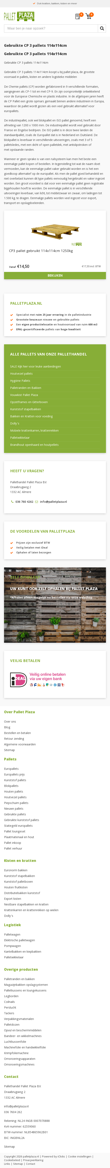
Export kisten (12, 899)
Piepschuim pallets (16, 803)
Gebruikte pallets (15, 814)
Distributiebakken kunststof (22, 893)
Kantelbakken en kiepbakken (22, 952)
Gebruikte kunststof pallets (21, 820)
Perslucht (10, 1008)
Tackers (9, 1013)
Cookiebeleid (12, 1160)
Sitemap (9, 750)
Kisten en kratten (20, 861)
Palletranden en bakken (19, 979)
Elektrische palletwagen (19, 940)
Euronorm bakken (15, 870)
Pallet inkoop (12, 843)
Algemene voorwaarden (20, 744)
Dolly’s (14, 423)
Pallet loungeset (14, 831)
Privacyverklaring (33, 1160)
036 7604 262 (13, 1112)
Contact (11, 1077)
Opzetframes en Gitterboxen (29, 402)
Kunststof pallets (15, 780)
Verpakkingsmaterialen (19, 1019)
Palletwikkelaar (20, 438)
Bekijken (55, 275)
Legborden (11, 996)
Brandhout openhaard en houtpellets (34, 445)
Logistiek (12, 925)
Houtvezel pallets (21, 374)
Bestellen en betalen (17, 733)
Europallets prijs (14, 774)
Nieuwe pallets (13, 809)
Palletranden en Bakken (25, 388)
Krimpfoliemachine (16, 1053)
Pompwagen (12, 946)
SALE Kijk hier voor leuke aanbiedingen (35, 366)
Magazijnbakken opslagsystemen (26, 985)
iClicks (61, 1157)
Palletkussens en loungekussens (25, 990)
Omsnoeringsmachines (19, 1064)
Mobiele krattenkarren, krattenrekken (34, 431)
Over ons (10, 722)
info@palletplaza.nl (16, 1106)
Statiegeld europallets (18, 826)
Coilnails (9, 1002)
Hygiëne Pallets (20, 381)
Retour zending (14, 739)
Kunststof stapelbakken (25, 409)
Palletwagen (12, 934)
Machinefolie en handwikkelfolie (25, 1047)
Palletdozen (11, 1025)
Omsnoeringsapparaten (19, 1059)
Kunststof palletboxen (18, 882)
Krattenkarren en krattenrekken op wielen (31, 910)
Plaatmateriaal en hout (19, 837)
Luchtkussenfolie (15, 1042)
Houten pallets (13, 792)
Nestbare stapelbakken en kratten (26, 904)
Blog (7, 727)
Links (7, 1164)
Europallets (11, 769)
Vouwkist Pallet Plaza (24, 395)
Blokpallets (11, 786)
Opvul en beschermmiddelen (22, 1030)
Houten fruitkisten (16, 887)
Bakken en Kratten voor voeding (31, 416)
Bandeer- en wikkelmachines (23, 1036)
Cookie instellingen (79, 1157)
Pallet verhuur (13, 848)
